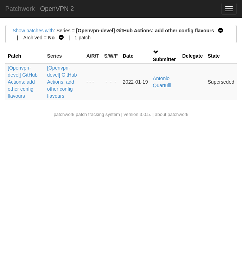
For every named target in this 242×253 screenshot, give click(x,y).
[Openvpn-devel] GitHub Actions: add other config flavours (23, 82)
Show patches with (33, 30)
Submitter (164, 59)
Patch (14, 56)
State (213, 56)
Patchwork (20, 8)
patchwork (63, 114)
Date (128, 56)
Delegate (192, 56)
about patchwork (171, 114)
